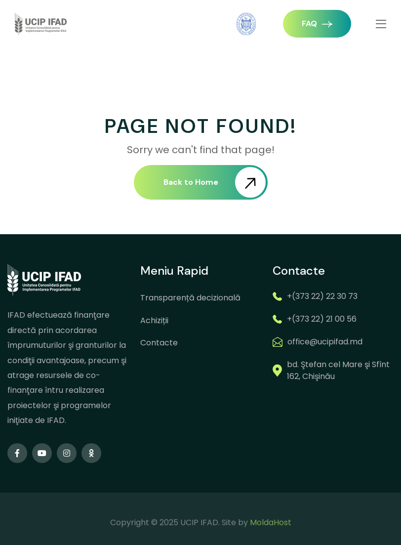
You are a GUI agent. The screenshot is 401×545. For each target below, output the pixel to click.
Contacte (159, 342)
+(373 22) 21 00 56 (322, 319)
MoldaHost (270, 532)
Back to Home (214, 182)
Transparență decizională (190, 297)
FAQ (317, 23)
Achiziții (154, 320)
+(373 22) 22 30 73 (322, 296)
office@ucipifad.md (324, 341)
